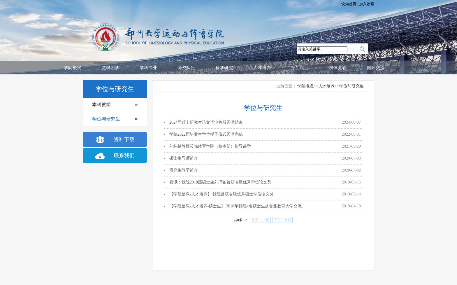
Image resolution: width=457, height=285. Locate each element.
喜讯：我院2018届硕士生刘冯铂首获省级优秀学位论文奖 (220, 182)
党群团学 (110, 67)
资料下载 (124, 139)
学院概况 (72, 67)
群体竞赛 (338, 67)
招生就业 (300, 67)
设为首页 (349, 4)
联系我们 (124, 155)
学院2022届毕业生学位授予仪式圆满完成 (206, 134)
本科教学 (101, 104)
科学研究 (224, 67)
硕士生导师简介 (183, 158)
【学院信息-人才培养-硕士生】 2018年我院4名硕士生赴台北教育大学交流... (237, 206)
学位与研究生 (106, 118)
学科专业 (148, 67)
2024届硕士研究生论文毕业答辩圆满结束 (206, 122)
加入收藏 (366, 4)
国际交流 (375, 67)
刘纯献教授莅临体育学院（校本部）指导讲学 (210, 146)
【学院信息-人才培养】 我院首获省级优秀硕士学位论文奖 (221, 194)
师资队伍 (186, 67)
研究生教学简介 (183, 170)
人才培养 (262, 67)
